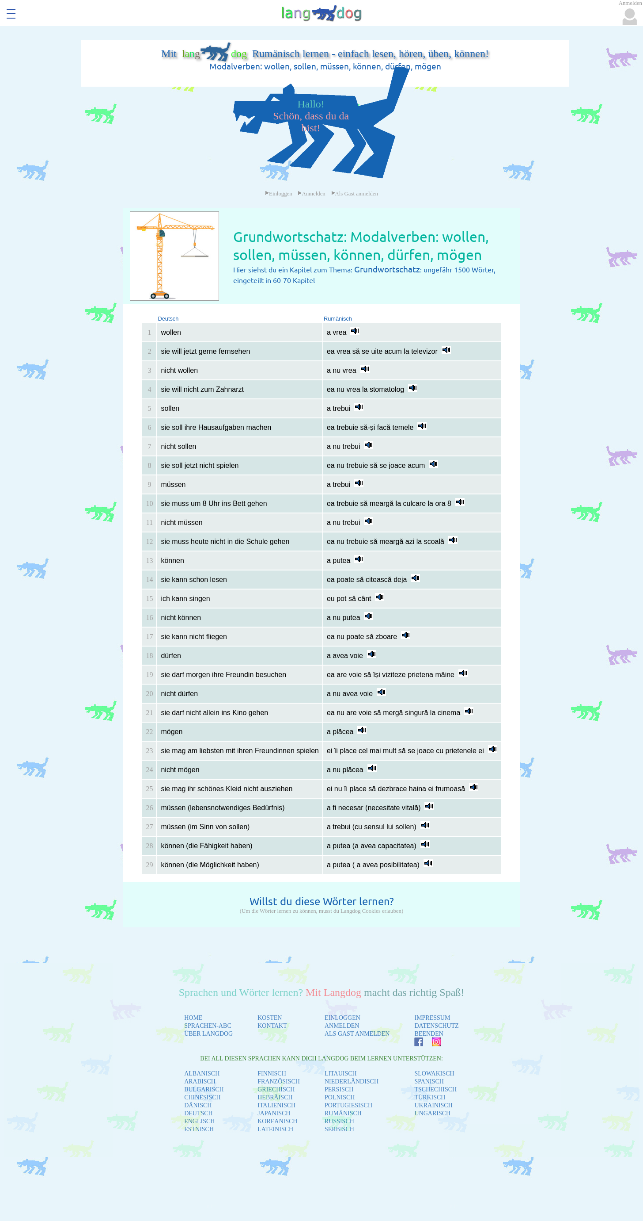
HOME (193, 1017)
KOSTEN (269, 1017)
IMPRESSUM (432, 1017)
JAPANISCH (273, 1113)
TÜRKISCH (429, 1097)
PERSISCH (339, 1089)
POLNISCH (340, 1097)
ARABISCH (200, 1081)
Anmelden (311, 194)
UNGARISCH (432, 1113)
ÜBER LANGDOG (208, 1033)
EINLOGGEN (342, 1017)
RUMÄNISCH (343, 1113)
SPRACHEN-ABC (207, 1025)
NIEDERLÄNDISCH (351, 1081)
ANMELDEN (342, 1025)
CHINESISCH (202, 1097)
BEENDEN (428, 1033)
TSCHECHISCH (435, 1089)
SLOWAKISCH (434, 1073)
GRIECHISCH (276, 1089)
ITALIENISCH (276, 1105)
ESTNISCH (199, 1129)
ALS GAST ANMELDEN (357, 1033)
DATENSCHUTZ (436, 1025)
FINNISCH (271, 1073)
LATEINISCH (275, 1129)
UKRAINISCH (433, 1105)
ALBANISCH (201, 1073)
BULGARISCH (203, 1089)
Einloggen (278, 194)
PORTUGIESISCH (348, 1105)
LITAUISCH (341, 1073)
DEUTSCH (198, 1113)
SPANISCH (428, 1081)
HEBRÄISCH (274, 1097)
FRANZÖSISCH (278, 1081)
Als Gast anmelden (354, 194)
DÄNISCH (198, 1105)
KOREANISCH (277, 1121)
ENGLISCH (199, 1121)
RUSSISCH (339, 1121)
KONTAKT (272, 1025)
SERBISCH (339, 1129)
